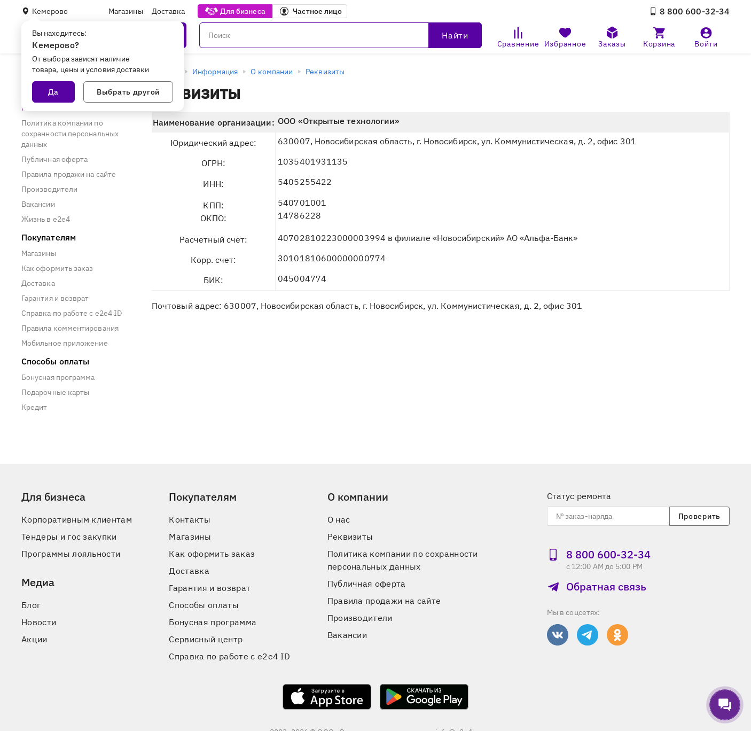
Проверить (699, 516)
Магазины (125, 11)
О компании (272, 71)
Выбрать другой (128, 92)
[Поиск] (340, 35)
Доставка (168, 11)
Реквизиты (325, 71)
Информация (215, 71)
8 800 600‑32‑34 (689, 11)
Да (53, 92)
